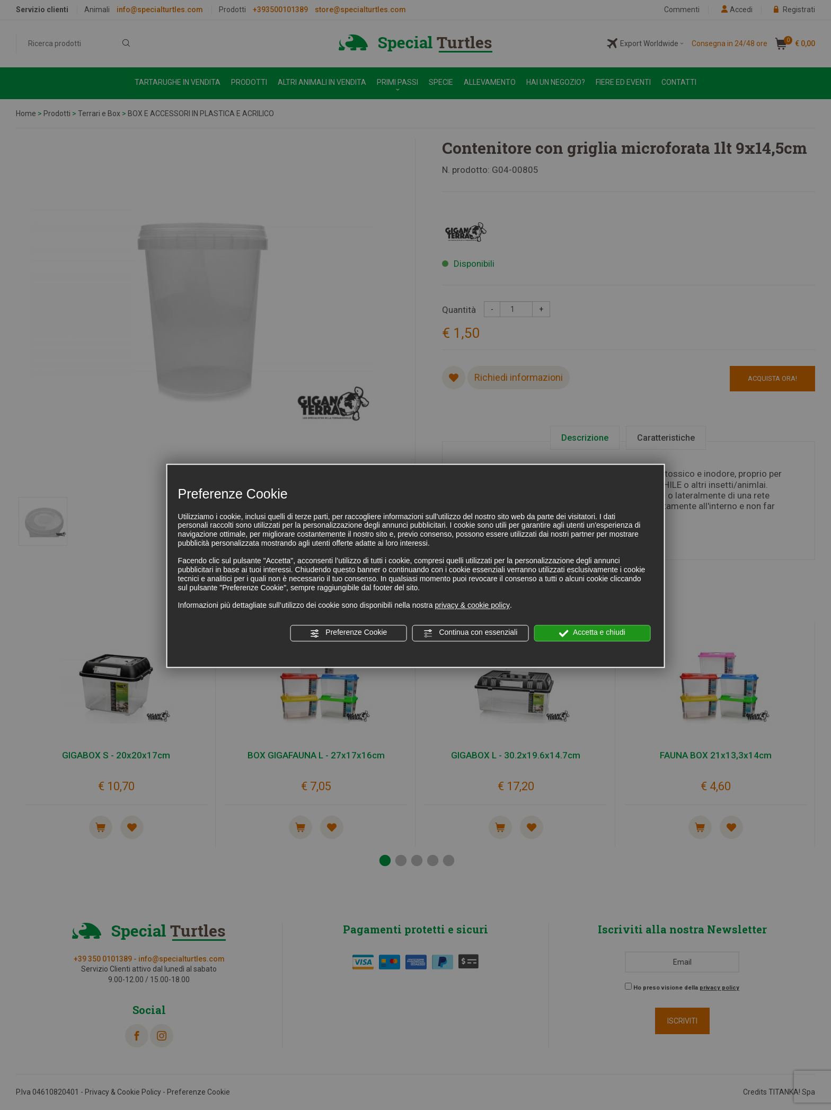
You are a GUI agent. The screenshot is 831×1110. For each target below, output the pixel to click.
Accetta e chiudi (592, 633)
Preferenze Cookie (348, 633)
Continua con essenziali (470, 633)
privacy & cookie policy (472, 605)
